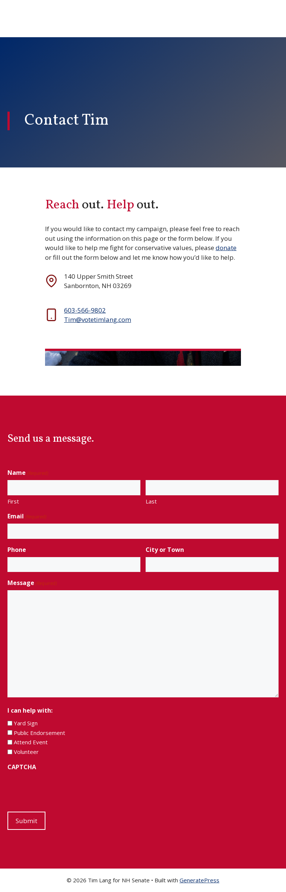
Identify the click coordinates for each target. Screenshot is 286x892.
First (13, 501)
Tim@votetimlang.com (97, 319)
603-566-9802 (85, 310)
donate (226, 247)
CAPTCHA (21, 767)
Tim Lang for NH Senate (93, 18)
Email (27, 516)
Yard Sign (26, 723)
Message (32, 583)
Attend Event (31, 742)
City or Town (165, 550)
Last (151, 501)
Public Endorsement (39, 732)
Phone (16, 550)
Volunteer (26, 751)
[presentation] (64, 788)
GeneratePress (199, 880)
